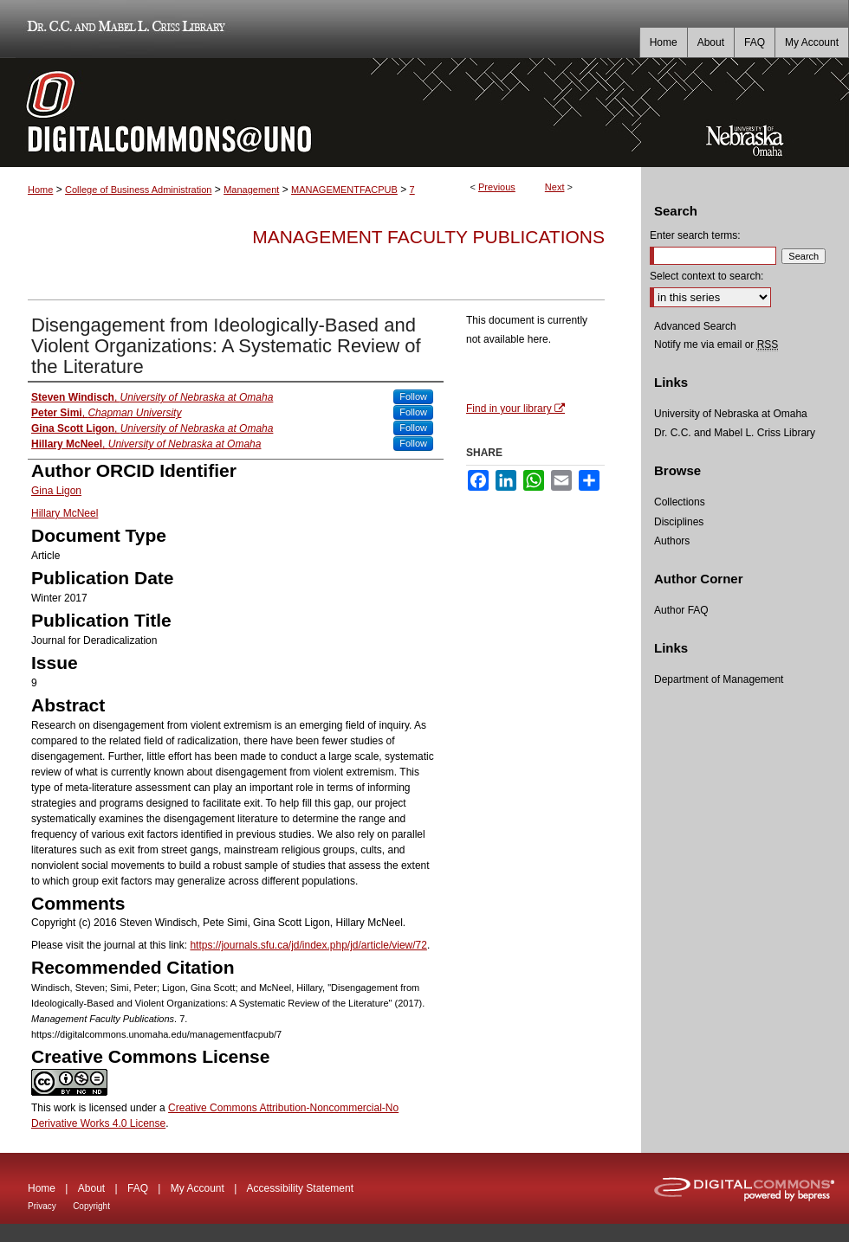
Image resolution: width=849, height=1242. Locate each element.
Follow (413, 396)
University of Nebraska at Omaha (730, 414)
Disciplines (678, 522)
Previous (496, 187)
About (91, 1188)
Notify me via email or (716, 344)
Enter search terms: (695, 235)
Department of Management (718, 679)
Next (555, 187)
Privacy (42, 1206)
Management (251, 189)
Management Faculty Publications (428, 237)
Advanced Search (695, 326)
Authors (672, 541)
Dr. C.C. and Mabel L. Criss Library (123, 29)
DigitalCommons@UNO (320, 112)
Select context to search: (706, 276)
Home (40, 189)
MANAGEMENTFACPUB (344, 189)
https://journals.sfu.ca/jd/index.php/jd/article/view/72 (308, 945)
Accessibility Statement (300, 1188)
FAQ (137, 1188)
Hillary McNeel (64, 513)
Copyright (91, 1206)
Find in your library (515, 408)
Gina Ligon (56, 491)
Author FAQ (681, 610)
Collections (679, 502)
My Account (197, 1188)
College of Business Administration (138, 189)
